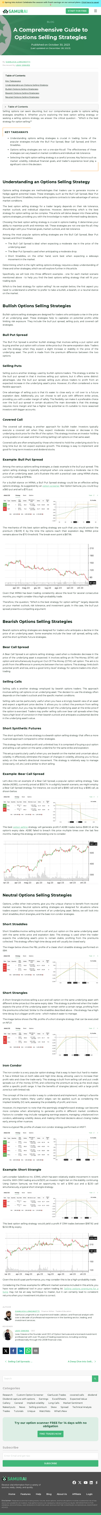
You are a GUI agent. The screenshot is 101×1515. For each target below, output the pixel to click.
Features (26, 1488)
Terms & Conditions (44, 1512)
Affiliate (76, 1488)
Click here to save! (90, 2)
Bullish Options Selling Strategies (21, 89)
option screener (51, 480)
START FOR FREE (77, 11)
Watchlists (44, 1405)
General (18, 1397)
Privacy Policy (58, 1512)
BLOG (50, 22)
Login (89, 1488)
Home (12, 1488)
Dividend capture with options (19, 1393)
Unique (31, 1405)
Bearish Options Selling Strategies (22, 93)
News (22, 1401)
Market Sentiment (73, 1397)
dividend (92, 1389)
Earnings (43, 1393)
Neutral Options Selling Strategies (22, 97)
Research (8, 1389)
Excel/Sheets (59, 1393)
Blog (48, 1488)
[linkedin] (21, 1345)
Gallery (6, 1397)
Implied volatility (35, 1397)
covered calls (77, 1389)
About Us (62, 1488)
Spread (64, 1401)
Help (38, 1488)
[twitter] (6, 1345)
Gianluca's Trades (56, 1389)
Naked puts (9, 1401)
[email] (35, 1345)
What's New (60, 1405)
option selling (20, 821)
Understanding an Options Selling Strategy (26, 85)
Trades (6, 1405)
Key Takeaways (13, 81)
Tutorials (18, 1405)
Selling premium (38, 1401)
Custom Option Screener (30, 1389)
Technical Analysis (81, 1401)
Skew (54, 1401)
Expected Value (78, 1393)
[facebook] (13, 1345)
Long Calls (53, 1397)
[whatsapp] (28, 1345)
